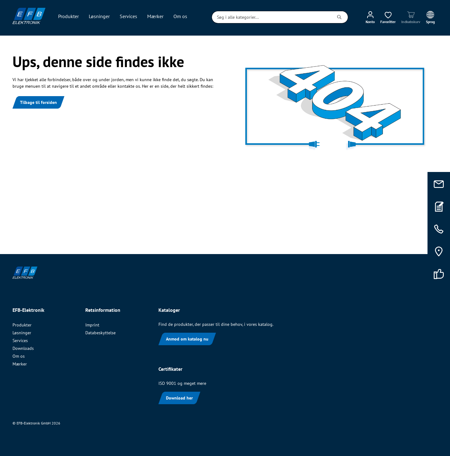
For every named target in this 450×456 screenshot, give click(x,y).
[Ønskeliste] (388, 17)
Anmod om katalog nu (187, 339)
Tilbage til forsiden (38, 102)
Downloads (23, 348)
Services (20, 340)
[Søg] (339, 17)
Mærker (19, 364)
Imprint (92, 325)
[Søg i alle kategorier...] (271, 17)
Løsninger (21, 333)
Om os (18, 356)
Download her (179, 398)
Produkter (22, 325)
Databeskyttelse (100, 333)
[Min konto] (370, 17)
